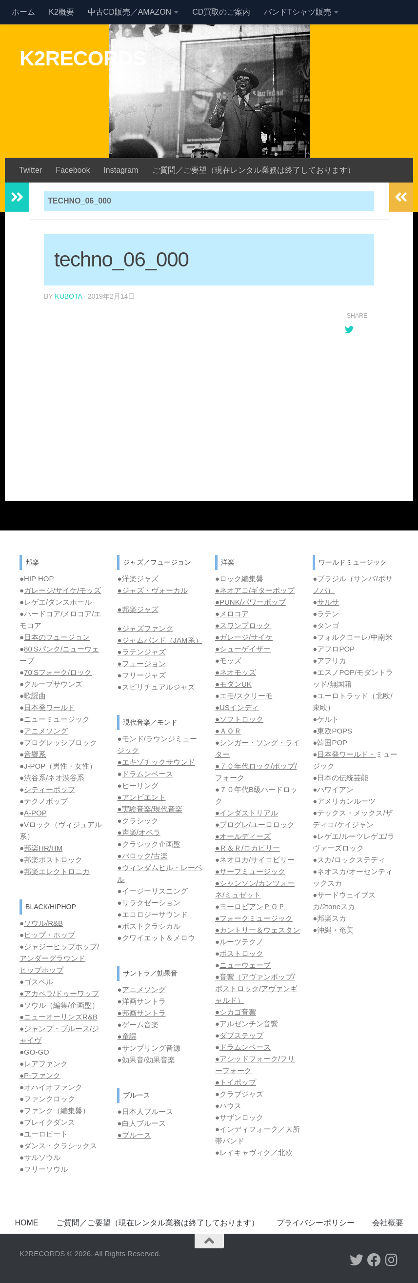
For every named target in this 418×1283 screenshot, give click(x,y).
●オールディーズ (243, 836)
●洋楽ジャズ (137, 578)
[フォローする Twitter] (356, 1260)
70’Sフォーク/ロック (58, 672)
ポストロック (241, 953)
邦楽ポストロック (53, 859)
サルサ (328, 602)
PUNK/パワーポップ (252, 602)
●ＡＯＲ (228, 731)
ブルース (136, 1135)
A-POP (35, 813)
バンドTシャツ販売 (297, 12)
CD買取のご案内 (221, 12)
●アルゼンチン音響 (246, 1023)
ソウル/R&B (43, 923)
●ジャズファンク (145, 628)
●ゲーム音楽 (137, 1024)
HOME (27, 1223)
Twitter (30, 170)
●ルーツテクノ (239, 941)
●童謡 (126, 1036)
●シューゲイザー (243, 649)
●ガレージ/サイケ (244, 637)
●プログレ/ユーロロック (255, 824)
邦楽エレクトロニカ (57, 871)
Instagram (120, 170)
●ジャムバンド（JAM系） (159, 640)
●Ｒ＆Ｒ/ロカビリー (247, 848)
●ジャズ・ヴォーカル (152, 590)
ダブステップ (241, 1035)
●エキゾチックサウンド (156, 762)
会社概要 (387, 1223)
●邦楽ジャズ (137, 609)
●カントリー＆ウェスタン (257, 930)
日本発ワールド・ (346, 754)
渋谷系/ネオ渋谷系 (54, 778)
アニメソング (46, 731)
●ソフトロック (239, 719)
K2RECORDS (83, 58)
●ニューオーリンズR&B (59, 1017)
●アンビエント (141, 797)
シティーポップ (49, 789)
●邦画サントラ (141, 1013)
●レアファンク (44, 1063)
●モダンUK (233, 684)
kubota (68, 296)
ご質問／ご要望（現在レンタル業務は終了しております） (253, 170)
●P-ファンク (40, 1075)
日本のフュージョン (57, 637)
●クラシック (137, 820)
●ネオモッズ (235, 672)
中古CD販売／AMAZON (130, 12)
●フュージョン (141, 663)
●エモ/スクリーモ (244, 696)
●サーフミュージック (250, 871)
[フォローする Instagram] (391, 1260)
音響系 (35, 754)
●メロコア (232, 614)
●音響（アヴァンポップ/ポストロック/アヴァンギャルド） (256, 988)
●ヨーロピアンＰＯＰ (250, 906)
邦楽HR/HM (43, 848)
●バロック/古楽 (142, 856)
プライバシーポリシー (316, 1223)
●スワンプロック (243, 625)
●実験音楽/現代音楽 (149, 809)
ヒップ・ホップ (49, 935)
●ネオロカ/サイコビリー (255, 859)
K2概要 (61, 12)
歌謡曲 (35, 696)
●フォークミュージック (254, 918)
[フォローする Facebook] (374, 1260)
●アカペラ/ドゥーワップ (59, 993)
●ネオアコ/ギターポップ (255, 590)
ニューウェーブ (245, 965)
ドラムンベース (147, 774)
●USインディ (237, 707)
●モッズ (228, 660)
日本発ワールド (49, 707)
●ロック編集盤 (239, 578)
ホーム (23, 12)
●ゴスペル (36, 982)
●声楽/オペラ (138, 832)
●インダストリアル (246, 813)
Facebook (73, 170)
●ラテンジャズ (141, 652)
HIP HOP (39, 578)
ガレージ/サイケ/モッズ (62, 590)
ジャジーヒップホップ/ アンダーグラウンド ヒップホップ (59, 958)
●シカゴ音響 (235, 1012)
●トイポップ (235, 1082)
